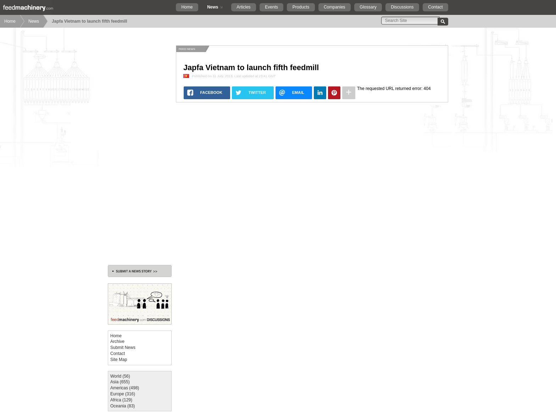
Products (301, 7)
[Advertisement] (139, 151)
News (212, 7)
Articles (243, 7)
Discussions (402, 7)
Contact (435, 7)
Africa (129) (121, 399)
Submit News (122, 347)
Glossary (368, 7)
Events (271, 7)
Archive (117, 341)
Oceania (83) (122, 405)
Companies (334, 7)
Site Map (118, 359)
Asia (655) (120, 381)
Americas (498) (124, 387)
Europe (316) (122, 393)
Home (187, 7)
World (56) (120, 376)
